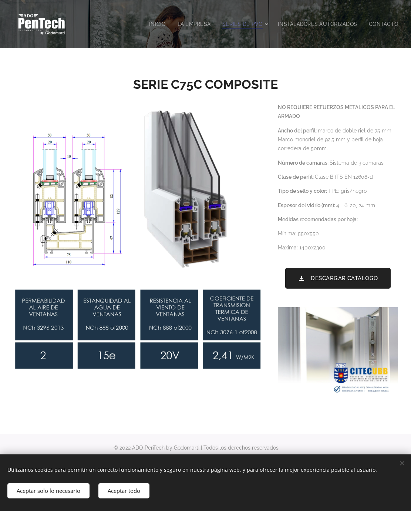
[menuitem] (149, 24)
